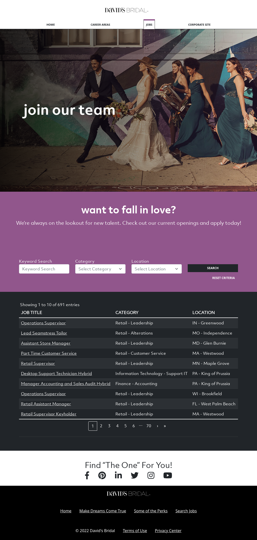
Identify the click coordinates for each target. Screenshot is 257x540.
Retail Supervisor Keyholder (48, 414)
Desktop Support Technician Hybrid (56, 373)
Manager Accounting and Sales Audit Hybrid (65, 383)
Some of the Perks (150, 511)
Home (50, 24)
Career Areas (100, 24)
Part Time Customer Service (49, 353)
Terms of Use (135, 530)
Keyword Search (35, 261)
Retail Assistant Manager (46, 404)
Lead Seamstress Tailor (44, 333)
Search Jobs (186, 511)
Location (140, 261)
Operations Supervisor (43, 323)
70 (148, 425)
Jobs (149, 24)
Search (213, 268)
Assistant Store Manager (46, 343)
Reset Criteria (223, 278)
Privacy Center (168, 530)
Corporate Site (199, 24)
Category (84, 261)
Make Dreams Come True (102, 511)
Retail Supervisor (38, 363)
